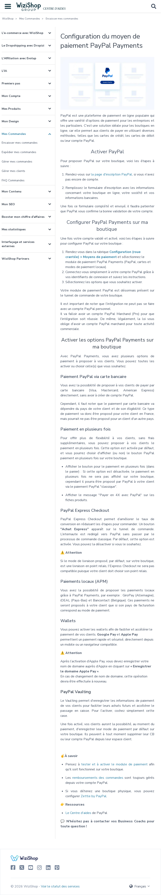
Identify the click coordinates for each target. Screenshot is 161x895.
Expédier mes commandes (19, 152)
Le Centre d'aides (78, 813)
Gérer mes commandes (17, 162)
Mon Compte (11, 96)
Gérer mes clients (13, 171)
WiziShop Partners (15, 259)
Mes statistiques (14, 229)
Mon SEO (8, 204)
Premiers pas (11, 83)
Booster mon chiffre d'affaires (23, 217)
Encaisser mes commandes (62, 18)
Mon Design (10, 121)
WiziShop (8, 18)
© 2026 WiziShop (25, 886)
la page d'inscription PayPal (111, 174)
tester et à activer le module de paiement (114, 764)
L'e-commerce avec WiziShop (22, 33)
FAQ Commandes (13, 180)
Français (139, 886)
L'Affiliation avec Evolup (19, 58)
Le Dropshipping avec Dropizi (23, 46)
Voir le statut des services (60, 886)
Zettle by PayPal (93, 796)
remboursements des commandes (97, 777)
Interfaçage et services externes (18, 244)
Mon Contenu (11, 191)
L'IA (4, 71)
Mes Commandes (29, 18)
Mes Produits (11, 109)
